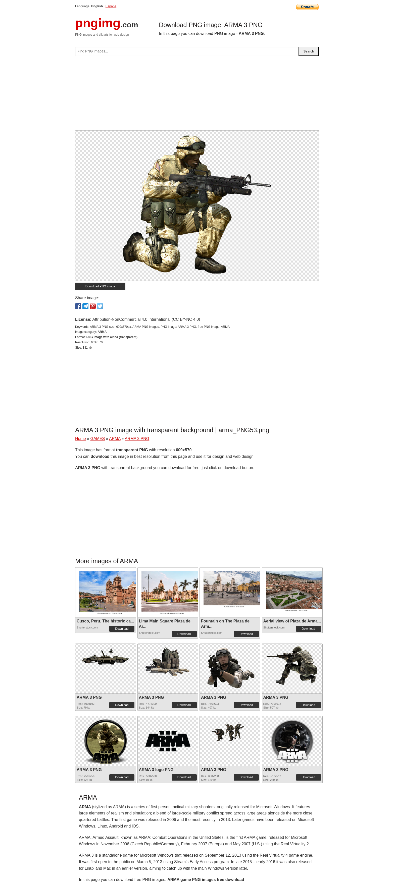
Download (121, 628)
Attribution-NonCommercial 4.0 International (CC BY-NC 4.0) (146, 319)
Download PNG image (100, 286)
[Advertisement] (197, 95)
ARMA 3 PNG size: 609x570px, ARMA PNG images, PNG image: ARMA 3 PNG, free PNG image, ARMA (160, 327)
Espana (111, 6)
